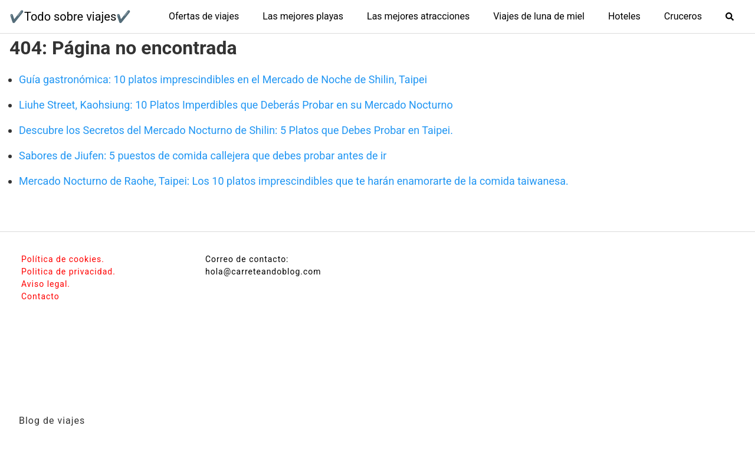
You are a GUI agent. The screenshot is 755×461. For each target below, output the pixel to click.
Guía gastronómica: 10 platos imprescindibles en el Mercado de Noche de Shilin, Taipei (223, 79)
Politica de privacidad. (68, 271)
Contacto (40, 296)
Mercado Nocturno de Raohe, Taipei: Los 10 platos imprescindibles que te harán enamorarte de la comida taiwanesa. (294, 181)
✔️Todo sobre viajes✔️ (70, 16)
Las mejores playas (302, 16)
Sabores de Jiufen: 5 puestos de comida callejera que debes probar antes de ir (202, 155)
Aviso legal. (45, 284)
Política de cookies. (62, 259)
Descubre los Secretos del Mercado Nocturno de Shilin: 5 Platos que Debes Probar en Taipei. (236, 130)
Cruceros (683, 16)
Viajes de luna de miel (539, 16)
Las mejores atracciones (418, 16)
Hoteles (624, 16)
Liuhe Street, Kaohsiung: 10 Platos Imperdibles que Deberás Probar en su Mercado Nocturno (236, 105)
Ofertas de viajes (204, 16)
